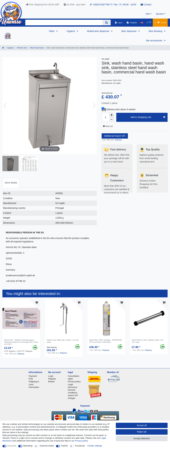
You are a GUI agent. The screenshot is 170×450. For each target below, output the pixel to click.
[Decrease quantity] (111, 119)
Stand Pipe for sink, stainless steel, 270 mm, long (147, 341)
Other (52, 31)
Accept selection (141, 438)
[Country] (142, 23)
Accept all (142, 425)
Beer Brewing (156, 31)
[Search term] (63, 22)
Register (52, 379)
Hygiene (71, 31)
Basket (51, 381)
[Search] (106, 22)
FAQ (31, 379)
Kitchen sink (21, 48)
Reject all (141, 431)
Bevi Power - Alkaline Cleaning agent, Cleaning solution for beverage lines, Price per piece (21, 342)
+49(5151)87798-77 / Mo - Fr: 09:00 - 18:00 (113, 4)
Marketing (28, 446)
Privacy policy (74, 381)
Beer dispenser (129, 31)
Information (34, 387)
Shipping (118, 140)
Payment (33, 376)
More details (11, 182)
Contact (146, 4)
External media (47, 446)
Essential (12, 446)
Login (50, 376)
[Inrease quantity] (111, 115)
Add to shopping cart (147, 117)
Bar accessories (154, 40)
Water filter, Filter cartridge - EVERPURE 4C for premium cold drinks (105, 341)
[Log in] (118, 23)
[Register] (132, 23)
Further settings (94, 446)
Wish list (108, 126)
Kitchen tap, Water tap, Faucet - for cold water (63, 341)
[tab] (11, 182)
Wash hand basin (37, 48)
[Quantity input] (105, 117)
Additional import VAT (114, 136)
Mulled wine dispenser (98, 31)
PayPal (64, 446)
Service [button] (160, 14)
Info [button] (148, 14)
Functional (80, 446)
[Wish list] (149, 23)
